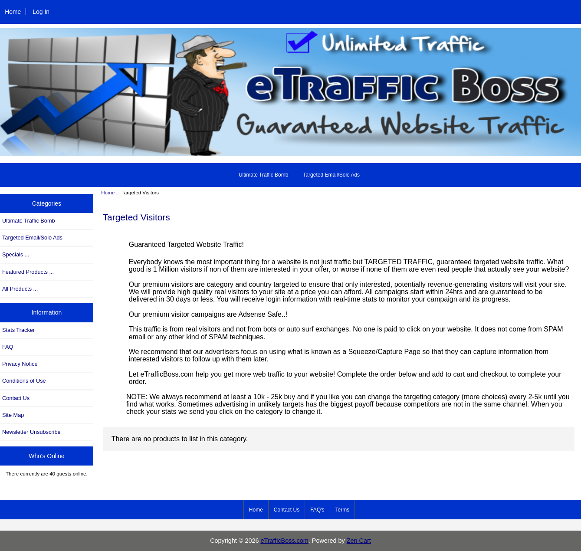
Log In (41, 11)
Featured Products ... (28, 272)
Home (13, 11)
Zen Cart (359, 540)
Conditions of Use (24, 380)
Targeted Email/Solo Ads (331, 175)
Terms (342, 510)
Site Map (13, 415)
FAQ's (317, 510)
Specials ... (15, 254)
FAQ (7, 347)
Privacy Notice (19, 364)
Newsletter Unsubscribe (31, 432)
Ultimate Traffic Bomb (263, 175)
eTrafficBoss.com (284, 540)
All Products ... (20, 288)
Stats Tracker (18, 330)
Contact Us (16, 398)
